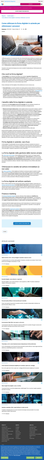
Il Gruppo (17, 427)
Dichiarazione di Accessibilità (35, 434)
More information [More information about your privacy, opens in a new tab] (17, 457)
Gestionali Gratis (5, 437)
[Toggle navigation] (41, 4)
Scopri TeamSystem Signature (22, 223)
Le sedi (17, 429)
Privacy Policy (32, 431)
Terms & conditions (33, 429)
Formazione (18, 438)
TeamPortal (32, 438)
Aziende (3, 31)
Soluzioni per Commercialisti (7, 431)
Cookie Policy (32, 432)
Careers (17, 437)
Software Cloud (5, 432)
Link (30, 437)
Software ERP (4, 427)
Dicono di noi (18, 432)
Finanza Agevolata (5, 439)
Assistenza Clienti (33, 427)
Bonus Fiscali (4, 441)
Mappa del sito (32, 435)
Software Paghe (5, 435)
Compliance (18, 434)
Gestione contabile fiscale (7, 434)
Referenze (18, 431)
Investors (17, 435)
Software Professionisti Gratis (8, 438)
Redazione (4, 29)
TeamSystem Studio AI (6, 428)
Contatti (17, 428)
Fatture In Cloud (5, 429)
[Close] (42, 448)
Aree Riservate (32, 428)
